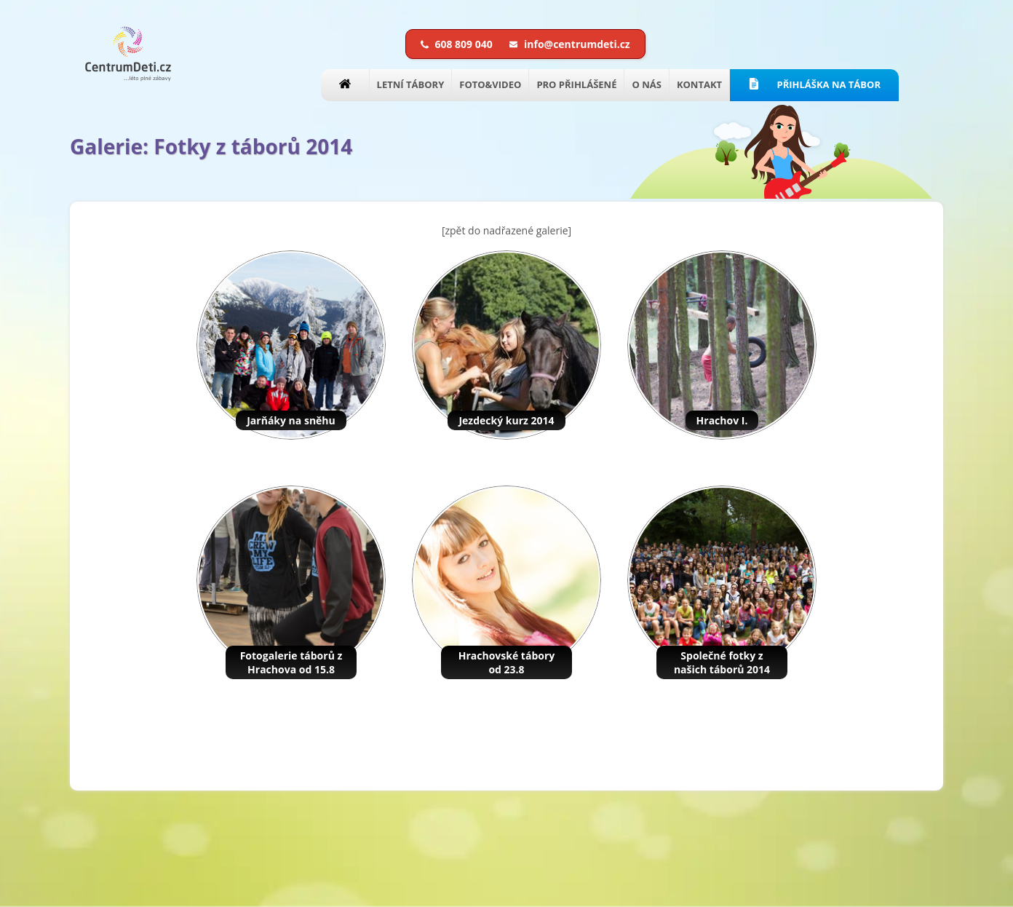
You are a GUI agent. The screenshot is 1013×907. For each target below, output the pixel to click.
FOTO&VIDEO (490, 84)
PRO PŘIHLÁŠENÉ (576, 84)
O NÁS (646, 84)
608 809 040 (458, 44)
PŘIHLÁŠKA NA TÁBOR (814, 84)
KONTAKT (699, 84)
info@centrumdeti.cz (569, 44)
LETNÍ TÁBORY (411, 84)
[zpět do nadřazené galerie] (506, 230)
